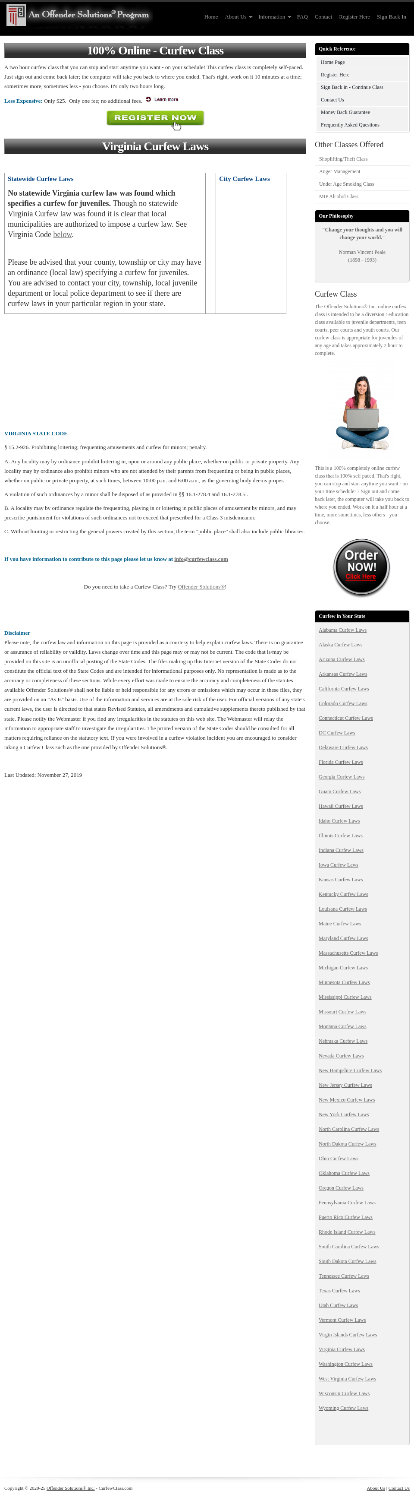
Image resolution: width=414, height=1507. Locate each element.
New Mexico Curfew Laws (347, 1100)
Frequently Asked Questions (350, 125)
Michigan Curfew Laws (343, 968)
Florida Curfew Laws (341, 762)
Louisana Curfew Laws (343, 909)
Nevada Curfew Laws (341, 1056)
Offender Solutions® (201, 586)
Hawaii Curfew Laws (341, 806)
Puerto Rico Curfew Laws (346, 1217)
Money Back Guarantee (345, 112)
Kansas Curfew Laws (341, 880)
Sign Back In (391, 16)
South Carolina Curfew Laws (349, 1247)
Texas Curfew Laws (339, 1291)
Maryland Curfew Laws (343, 938)
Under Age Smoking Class (346, 184)
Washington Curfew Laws (346, 1364)
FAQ (302, 16)
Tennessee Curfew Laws (344, 1276)
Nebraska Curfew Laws (343, 1041)
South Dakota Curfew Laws (347, 1261)
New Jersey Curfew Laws (345, 1085)
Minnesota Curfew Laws (344, 982)
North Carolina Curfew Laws (349, 1129)
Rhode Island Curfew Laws (347, 1232)
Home (211, 16)
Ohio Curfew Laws (338, 1159)
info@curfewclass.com (201, 559)
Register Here (354, 16)
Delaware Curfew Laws (343, 747)
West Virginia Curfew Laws (347, 1379)
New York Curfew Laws (344, 1114)
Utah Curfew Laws (338, 1305)
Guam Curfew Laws (340, 791)
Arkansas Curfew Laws (343, 674)
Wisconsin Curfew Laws (344, 1393)
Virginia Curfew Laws (342, 1349)
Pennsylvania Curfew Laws (347, 1203)
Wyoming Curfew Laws (343, 1408)
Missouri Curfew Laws (343, 1012)
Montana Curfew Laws (343, 1026)
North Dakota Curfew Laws (347, 1144)
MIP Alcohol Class (338, 196)
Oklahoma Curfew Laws (344, 1173)
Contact (323, 16)
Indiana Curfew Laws (341, 850)
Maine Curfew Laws (340, 924)
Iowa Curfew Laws (338, 865)
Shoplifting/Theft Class (343, 159)
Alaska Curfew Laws (340, 645)
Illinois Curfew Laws (341, 836)
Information (273, 17)
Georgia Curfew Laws (341, 777)
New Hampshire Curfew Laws (350, 1070)
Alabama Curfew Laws (343, 630)
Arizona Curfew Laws (342, 659)
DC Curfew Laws (337, 733)
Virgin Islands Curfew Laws (348, 1335)
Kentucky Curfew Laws (343, 894)
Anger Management (340, 171)
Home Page (333, 62)
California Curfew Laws (344, 689)
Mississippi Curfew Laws (345, 997)
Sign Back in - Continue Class (352, 87)
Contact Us (332, 100)
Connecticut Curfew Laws (346, 718)
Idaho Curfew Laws (339, 821)
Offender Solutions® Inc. (71, 1488)
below (62, 234)
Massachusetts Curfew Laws (348, 953)
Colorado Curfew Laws (343, 703)
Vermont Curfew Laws (342, 1320)
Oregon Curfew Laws (341, 1188)
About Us (237, 17)
